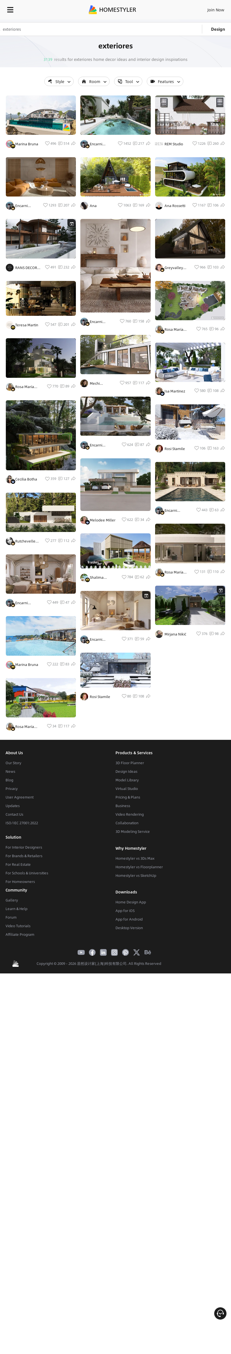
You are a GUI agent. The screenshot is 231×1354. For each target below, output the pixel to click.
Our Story (13, 868)
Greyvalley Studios (174, 267)
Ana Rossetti (175, 205)
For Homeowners (20, 986)
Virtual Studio (127, 893)
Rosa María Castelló (24, 450)
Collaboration (127, 928)
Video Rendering (130, 919)
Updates (13, 911)
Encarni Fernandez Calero (24, 226)
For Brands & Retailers (24, 961)
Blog (9, 885)
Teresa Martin (26, 367)
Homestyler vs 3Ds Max (135, 963)
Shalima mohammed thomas (100, 688)
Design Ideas (126, 876)
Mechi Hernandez (99, 454)
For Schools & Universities (27, 978)
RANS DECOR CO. (26, 309)
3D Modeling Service (133, 936)
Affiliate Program (20, 1039)
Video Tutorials (18, 1031)
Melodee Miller (103, 612)
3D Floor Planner (130, 868)
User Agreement (20, 902)
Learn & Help (16, 1014)
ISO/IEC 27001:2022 (22, 928)
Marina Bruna (26, 165)
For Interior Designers (24, 952)
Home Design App (131, 1007)
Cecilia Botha (26, 542)
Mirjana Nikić (175, 634)
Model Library (127, 885)
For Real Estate (18, 969)
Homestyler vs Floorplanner (139, 972)
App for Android (129, 1024)
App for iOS (125, 1016)
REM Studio (174, 144)
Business (123, 911)
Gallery (12, 1005)
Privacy (12, 893)
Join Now (215, 10)
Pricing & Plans (128, 902)
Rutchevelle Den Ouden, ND (25, 625)
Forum (11, 1022)
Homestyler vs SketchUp (136, 980)
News (10, 876)
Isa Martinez (175, 391)
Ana (93, 226)
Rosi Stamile (100, 826)
